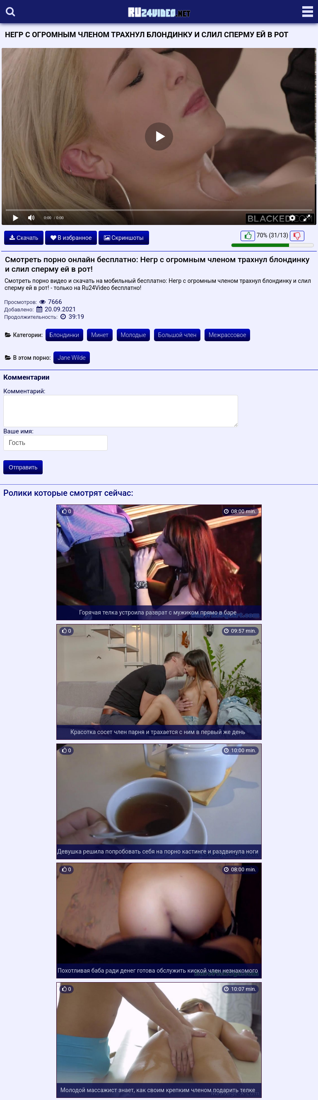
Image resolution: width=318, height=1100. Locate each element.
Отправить (23, 467)
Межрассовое (227, 335)
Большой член (177, 335)
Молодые (133, 335)
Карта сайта (18, 1084)
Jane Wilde (71, 357)
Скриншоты (124, 237)
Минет (99, 335)
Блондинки (64, 335)
